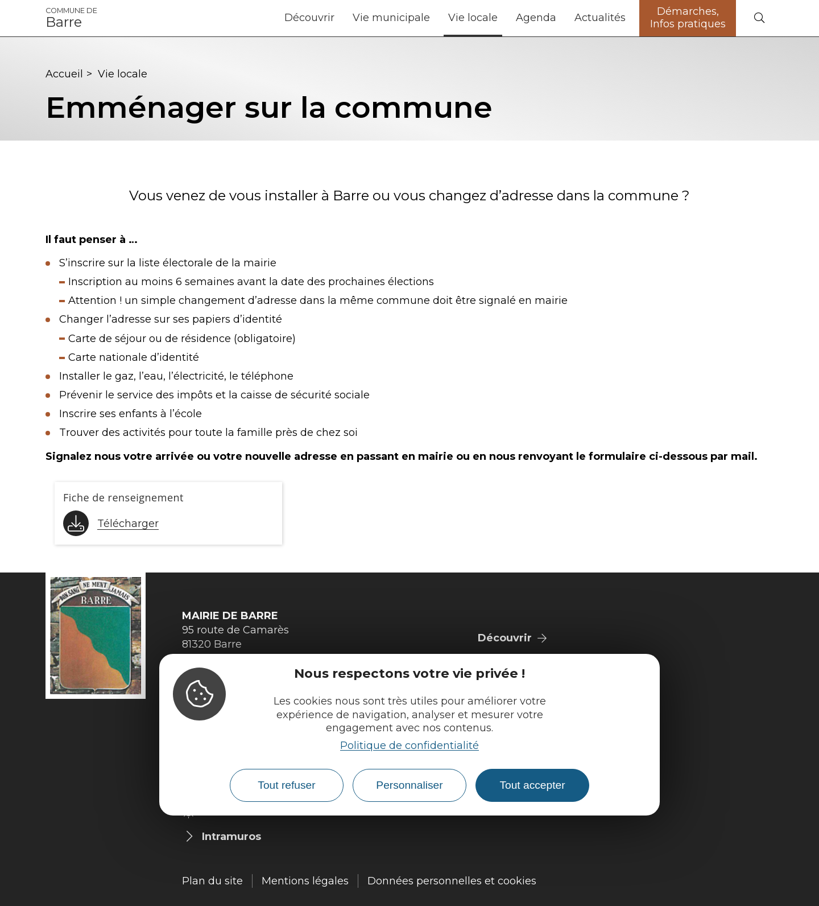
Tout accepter (532, 785)
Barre (71, 18)
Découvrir (309, 17)
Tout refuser (286, 785)
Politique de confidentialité (409, 745)
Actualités (600, 17)
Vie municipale (391, 17)
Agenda (536, 17)
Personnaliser (409, 785)
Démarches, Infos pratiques (688, 17)
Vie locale (473, 17)
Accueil (64, 74)
